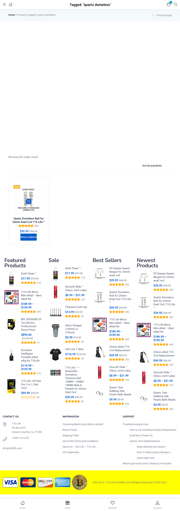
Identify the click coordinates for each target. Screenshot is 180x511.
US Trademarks (71, 456)
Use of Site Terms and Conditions (80, 445)
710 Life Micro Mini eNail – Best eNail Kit (31, 300)
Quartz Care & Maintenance (145, 445)
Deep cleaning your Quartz (151, 451)
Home (11, 14)
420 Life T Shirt (74, 353)
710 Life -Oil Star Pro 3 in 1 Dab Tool (31, 389)
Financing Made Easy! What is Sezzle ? (83, 428)
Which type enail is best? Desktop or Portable (147, 467)
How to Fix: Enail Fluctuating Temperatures (153, 434)
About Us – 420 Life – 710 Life (79, 451)
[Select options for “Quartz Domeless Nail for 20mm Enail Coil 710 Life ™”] (29, 240)
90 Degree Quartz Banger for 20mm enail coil (119, 276)
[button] (168, 4)
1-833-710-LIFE (20, 442)
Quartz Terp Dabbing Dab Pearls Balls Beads (120, 395)
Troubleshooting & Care (135, 428)
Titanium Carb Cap (76, 311)
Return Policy (70, 434)
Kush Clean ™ (29, 278)
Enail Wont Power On (141, 439)
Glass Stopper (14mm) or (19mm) (73, 333)
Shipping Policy (71, 439)
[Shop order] (155, 165)
